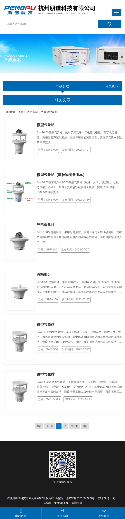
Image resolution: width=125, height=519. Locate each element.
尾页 (85, 426)
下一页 (74, 426)
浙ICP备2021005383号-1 (81, 498)
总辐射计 (44, 275)
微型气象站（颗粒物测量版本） (61, 175)
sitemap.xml (61, 502)
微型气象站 (45, 125)
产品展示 (32, 112)
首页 (21, 112)
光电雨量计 (45, 225)
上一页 (49, 426)
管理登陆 (77, 502)
